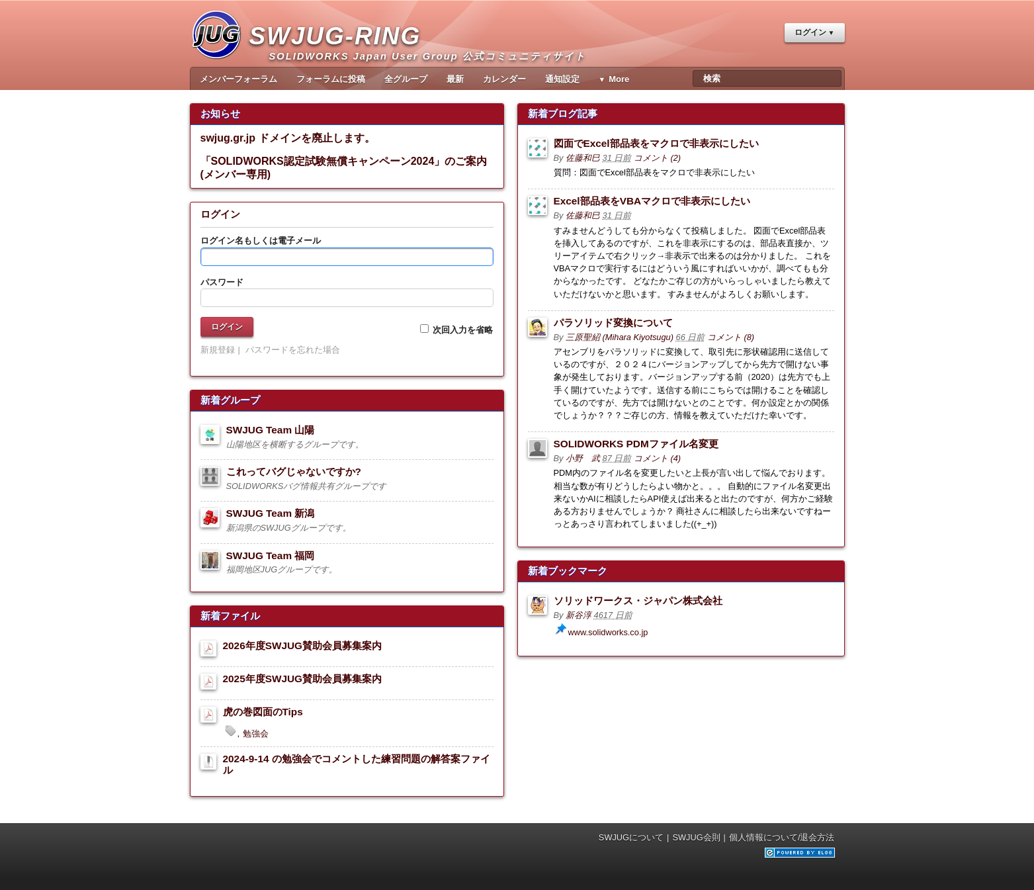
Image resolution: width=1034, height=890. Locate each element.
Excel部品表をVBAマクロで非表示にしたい (652, 200)
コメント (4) (657, 458)
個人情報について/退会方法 (782, 837)
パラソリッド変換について (613, 322)
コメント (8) (730, 337)
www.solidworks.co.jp (608, 632)
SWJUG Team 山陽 (270, 429)
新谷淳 (578, 615)
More (619, 79)
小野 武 (583, 458)
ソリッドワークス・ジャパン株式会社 (638, 600)
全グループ (405, 79)
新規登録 (217, 350)
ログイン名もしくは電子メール (260, 240)
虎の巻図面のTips (263, 711)
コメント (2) (657, 158)
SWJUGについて (631, 837)
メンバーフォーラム (238, 79)
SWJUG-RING (340, 50)
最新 (455, 79)
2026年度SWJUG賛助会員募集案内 (302, 645)
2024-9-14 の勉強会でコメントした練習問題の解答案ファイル (356, 764)
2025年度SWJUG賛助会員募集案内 (302, 678)
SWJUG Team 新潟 (270, 513)
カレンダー (504, 79)
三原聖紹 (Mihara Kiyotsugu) (619, 337)
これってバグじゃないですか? (293, 471)
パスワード (221, 282)
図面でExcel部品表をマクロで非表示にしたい (656, 143)
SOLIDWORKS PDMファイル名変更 (636, 443)
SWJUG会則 (696, 837)
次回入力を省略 (457, 329)
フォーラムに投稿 (330, 79)
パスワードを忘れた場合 (292, 350)
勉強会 (256, 733)
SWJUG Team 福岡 (270, 555)
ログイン (810, 32)
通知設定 (562, 79)
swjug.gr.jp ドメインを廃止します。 (287, 138)
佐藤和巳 (583, 158)
